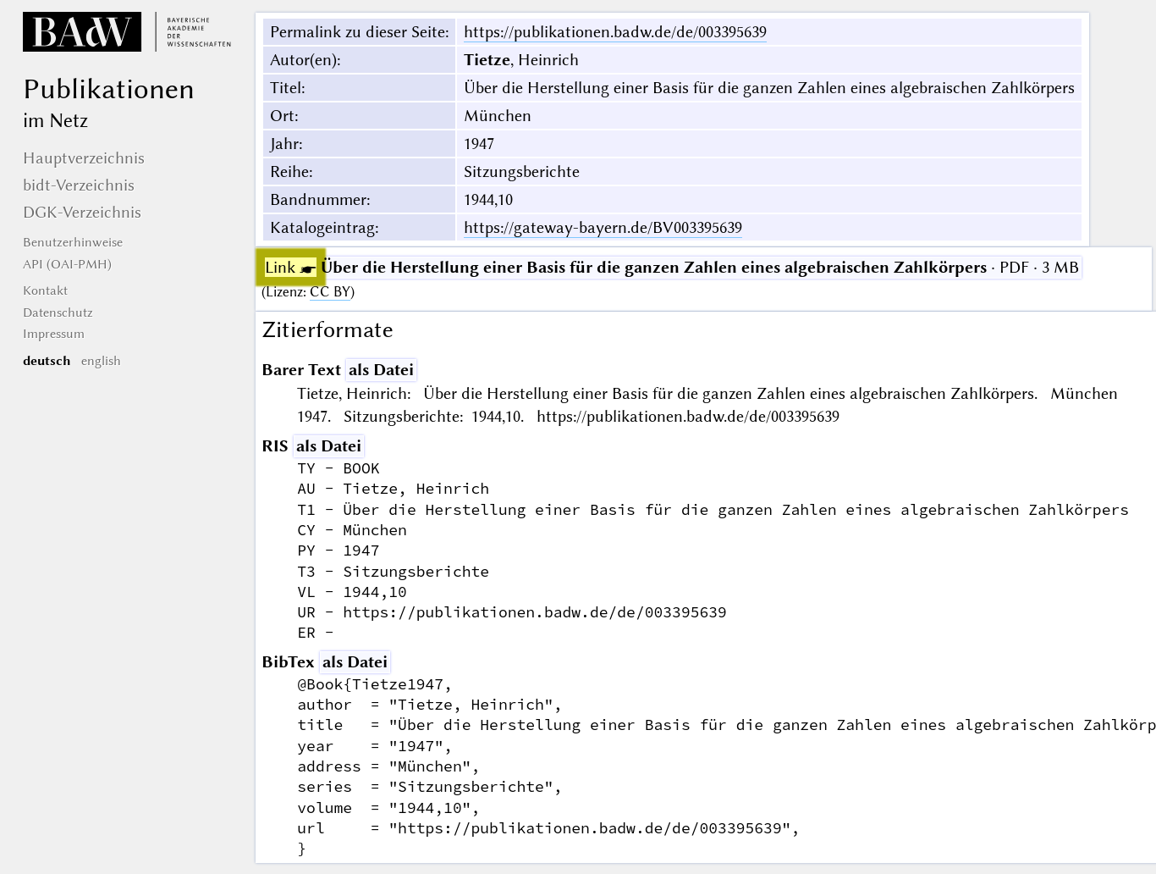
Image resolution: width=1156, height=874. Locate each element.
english (101, 360)
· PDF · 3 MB (672, 267)
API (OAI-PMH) (67, 264)
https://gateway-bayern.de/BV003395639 (603, 227)
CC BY (330, 292)
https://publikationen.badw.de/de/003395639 (615, 31)
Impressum (54, 333)
